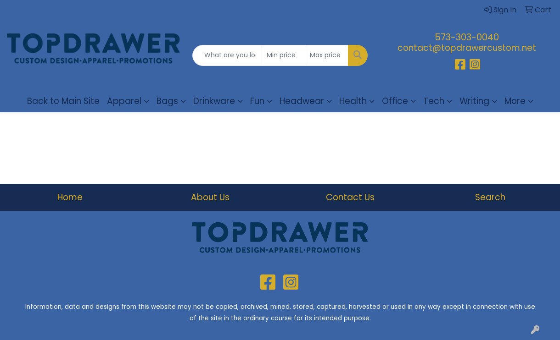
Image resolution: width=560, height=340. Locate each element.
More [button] (515, 101)
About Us (210, 197)
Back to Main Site (63, 101)
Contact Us (350, 197)
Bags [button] (167, 101)
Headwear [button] (302, 101)
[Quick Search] (227, 55)
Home (70, 197)
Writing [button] (474, 101)
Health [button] (353, 101)
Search (490, 197)
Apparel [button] (124, 101)
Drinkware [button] (214, 101)
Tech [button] (433, 101)
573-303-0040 (467, 37)
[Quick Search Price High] (326, 55)
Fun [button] (257, 101)
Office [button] (395, 101)
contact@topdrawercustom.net (467, 48)
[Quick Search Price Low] (283, 55)
